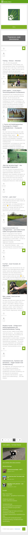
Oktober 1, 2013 (4, 170)
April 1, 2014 (3, 67)
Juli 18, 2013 (3, 207)
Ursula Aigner (3, 55)
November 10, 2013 (4, 131)
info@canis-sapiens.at (8, 499)
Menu (14, 27)
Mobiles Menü (7, 2)
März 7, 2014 (3, 111)
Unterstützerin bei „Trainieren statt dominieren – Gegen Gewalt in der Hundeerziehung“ (13, 239)
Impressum (17, 529)
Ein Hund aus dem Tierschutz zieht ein (15, 477)
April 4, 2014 (3, 50)
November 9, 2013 (3, 149)
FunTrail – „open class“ (9, 141)
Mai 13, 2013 (3, 227)
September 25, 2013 (4, 189)
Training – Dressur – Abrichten (12, 61)
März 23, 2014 (4, 87)
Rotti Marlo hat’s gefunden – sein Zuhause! (15, 484)
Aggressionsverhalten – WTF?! (14, 469)
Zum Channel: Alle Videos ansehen (11, 462)
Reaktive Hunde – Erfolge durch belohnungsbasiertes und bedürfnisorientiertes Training (12, 219)
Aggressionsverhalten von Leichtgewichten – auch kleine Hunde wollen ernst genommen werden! (14, 162)
